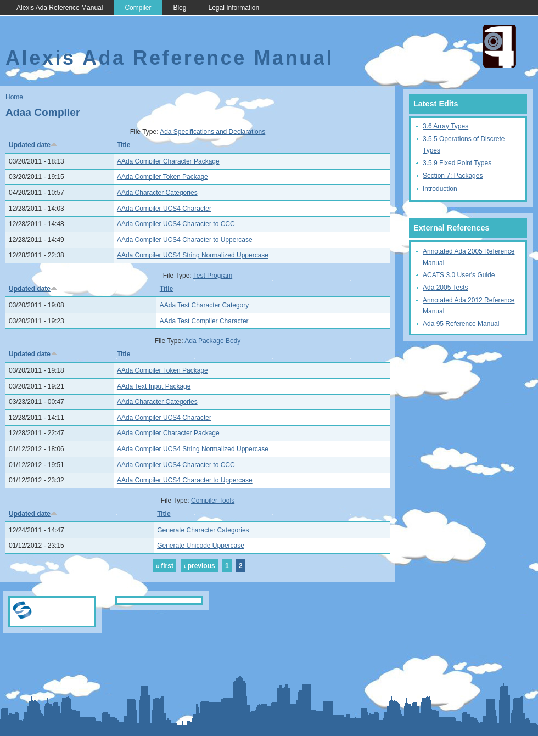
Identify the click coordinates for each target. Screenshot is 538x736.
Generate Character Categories (203, 530)
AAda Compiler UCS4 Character (164, 208)
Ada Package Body (212, 341)
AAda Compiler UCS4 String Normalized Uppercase (192, 255)
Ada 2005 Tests (445, 287)
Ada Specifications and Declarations (212, 132)
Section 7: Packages (453, 175)
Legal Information (233, 8)
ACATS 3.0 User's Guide (459, 275)
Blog (179, 8)
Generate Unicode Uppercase (200, 545)
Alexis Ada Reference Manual (59, 8)
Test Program (212, 275)
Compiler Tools (212, 500)
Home (14, 97)
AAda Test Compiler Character (204, 321)
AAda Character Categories (157, 192)
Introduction (440, 189)
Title (123, 145)
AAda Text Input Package (154, 386)
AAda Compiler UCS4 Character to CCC (176, 224)
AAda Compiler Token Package (162, 177)
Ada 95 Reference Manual (461, 324)
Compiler (138, 8)
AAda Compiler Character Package (168, 161)
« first (164, 566)
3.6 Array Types (445, 126)
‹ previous (199, 566)
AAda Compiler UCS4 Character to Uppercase (185, 240)
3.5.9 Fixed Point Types (457, 163)
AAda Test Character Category (204, 305)
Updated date (33, 145)
